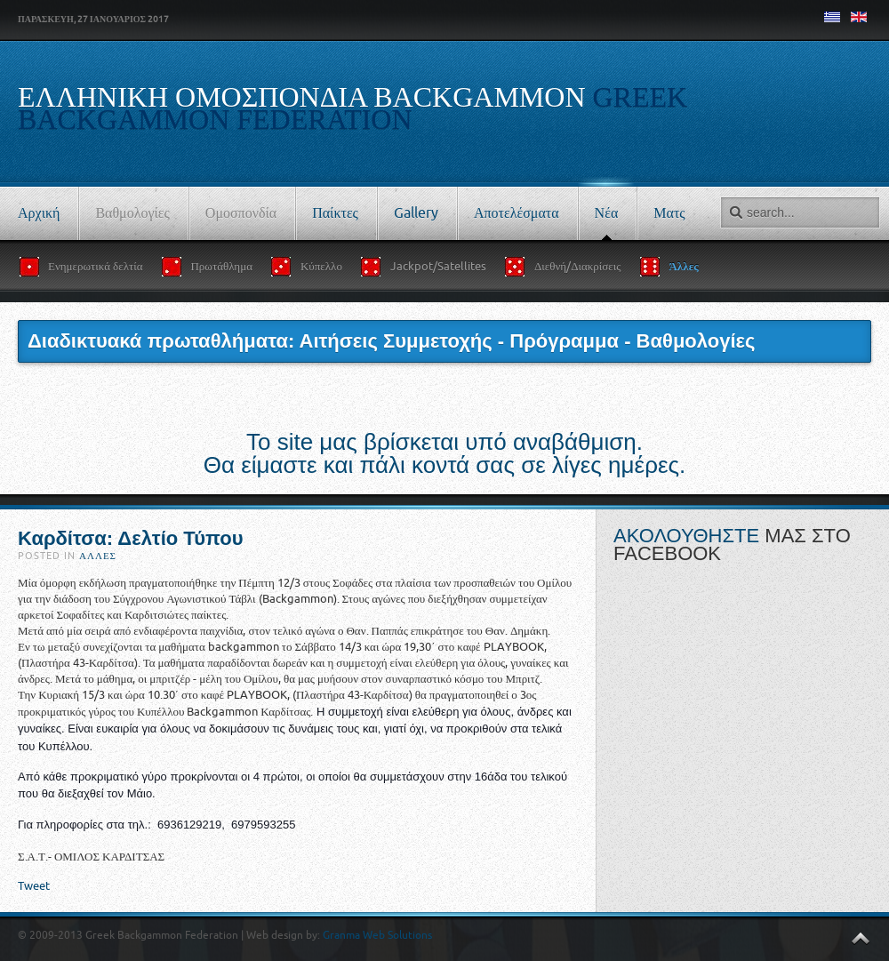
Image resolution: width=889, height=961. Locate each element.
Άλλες (97, 556)
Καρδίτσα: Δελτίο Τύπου (130, 538)
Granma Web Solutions (377, 935)
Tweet (34, 886)
